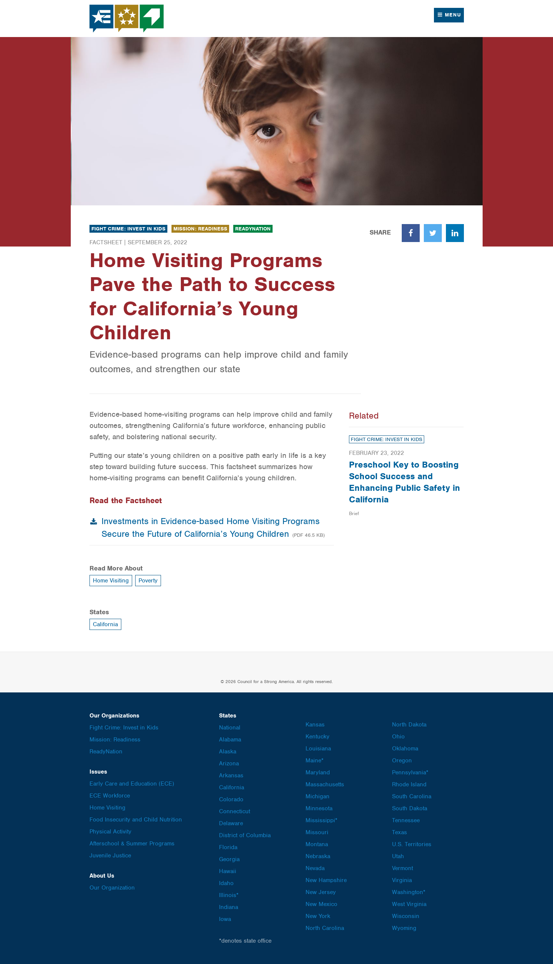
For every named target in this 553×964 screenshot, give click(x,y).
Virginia (402, 880)
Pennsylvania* (410, 772)
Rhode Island (409, 784)
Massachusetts (325, 784)
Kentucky (317, 736)
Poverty (148, 580)
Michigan (317, 796)
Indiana (228, 907)
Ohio (398, 736)
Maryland (318, 772)
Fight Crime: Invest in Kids (128, 229)
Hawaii (227, 871)
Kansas (315, 724)
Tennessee (406, 820)
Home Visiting (111, 580)
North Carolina (325, 928)
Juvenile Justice (110, 855)
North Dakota (409, 724)
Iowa (225, 919)
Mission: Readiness (200, 229)
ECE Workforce (109, 795)
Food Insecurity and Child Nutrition (135, 819)
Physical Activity (110, 831)
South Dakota (409, 808)
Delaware (231, 823)
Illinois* (228, 895)
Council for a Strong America (126, 18)
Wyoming (404, 928)
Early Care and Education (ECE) (131, 783)
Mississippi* (321, 820)
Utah (398, 856)
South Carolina (411, 796)
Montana (317, 844)
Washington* (408, 892)
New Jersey (321, 892)
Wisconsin (405, 916)
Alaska (227, 751)
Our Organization (112, 887)
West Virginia (409, 904)
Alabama (230, 739)
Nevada (315, 868)
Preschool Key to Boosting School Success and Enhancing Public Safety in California (404, 482)
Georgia (229, 859)
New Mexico (321, 904)
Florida (228, 847)
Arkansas (231, 775)
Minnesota (319, 808)
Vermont (402, 868)
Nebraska (318, 856)
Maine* (314, 760)
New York (318, 916)
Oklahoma (405, 748)
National (229, 727)
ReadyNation (253, 229)
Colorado (231, 799)
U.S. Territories (411, 844)
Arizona (229, 763)
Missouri (317, 832)
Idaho (226, 883)
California (105, 624)
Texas (399, 832)
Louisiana (318, 748)
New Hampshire (326, 880)
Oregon (402, 760)
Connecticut (234, 811)
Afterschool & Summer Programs (131, 843)
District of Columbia (245, 835)
